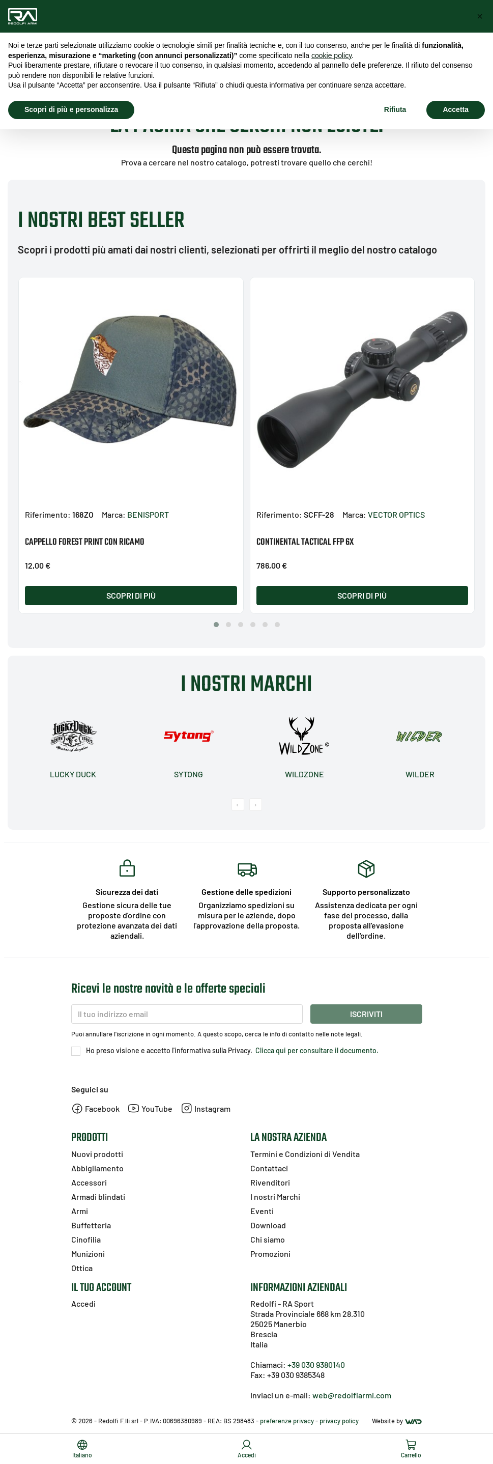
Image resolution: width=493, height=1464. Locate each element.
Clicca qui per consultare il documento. (316, 1050)
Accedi (83, 1303)
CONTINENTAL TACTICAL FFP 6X (305, 542)
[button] (216, 625)
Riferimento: (48, 514)
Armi (79, 1211)
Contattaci (269, 1168)
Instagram (205, 1108)
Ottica (82, 1268)
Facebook (95, 1108)
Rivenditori (270, 1182)
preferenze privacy (287, 1421)
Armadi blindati (98, 1196)
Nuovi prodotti (97, 1154)
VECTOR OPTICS (396, 514)
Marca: (114, 514)
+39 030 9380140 (316, 1364)
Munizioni (88, 1253)
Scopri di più (131, 595)
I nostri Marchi (275, 1196)
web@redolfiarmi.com (351, 1395)
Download (268, 1225)
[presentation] (237, 804)
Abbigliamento (97, 1168)
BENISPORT (148, 514)
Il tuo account (101, 1288)
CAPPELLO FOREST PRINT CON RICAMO (84, 542)
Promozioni (270, 1253)
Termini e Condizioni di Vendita (305, 1154)
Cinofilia (86, 1239)
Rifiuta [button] (395, 109)
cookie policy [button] (331, 55)
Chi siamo (267, 1239)
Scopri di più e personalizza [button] (71, 109)
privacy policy (339, 1421)
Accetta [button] (456, 109)
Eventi (262, 1211)
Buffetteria (91, 1225)
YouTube (150, 1108)
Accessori (89, 1182)
